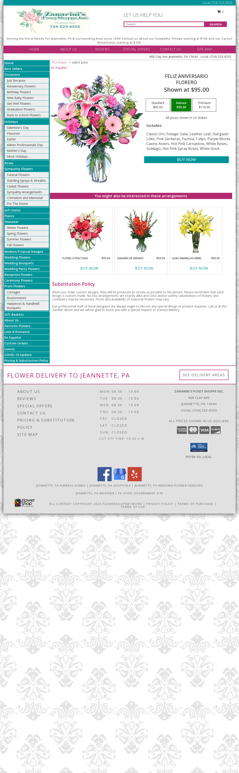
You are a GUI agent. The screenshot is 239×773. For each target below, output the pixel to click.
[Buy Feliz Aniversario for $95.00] (186, 159)
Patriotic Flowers (17, 326)
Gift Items (12, 210)
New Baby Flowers (20, 98)
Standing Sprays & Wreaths (26, 180)
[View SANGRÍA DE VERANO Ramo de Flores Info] (140, 230)
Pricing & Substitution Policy (26, 360)
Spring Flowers (17, 233)
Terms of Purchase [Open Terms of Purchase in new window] (196, 504)
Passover (13, 133)
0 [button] (220, 12)
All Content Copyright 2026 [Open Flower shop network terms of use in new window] (75, 504)
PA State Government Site (140, 493)
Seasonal (11, 222)
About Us (11, 320)
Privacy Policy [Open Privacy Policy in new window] (160, 504)
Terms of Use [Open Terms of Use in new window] (133, 507)
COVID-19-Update (18, 355)
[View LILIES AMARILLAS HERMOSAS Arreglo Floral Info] (195, 230)
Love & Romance (17, 332)
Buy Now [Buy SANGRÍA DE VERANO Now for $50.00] (144, 268)
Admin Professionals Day (25, 145)
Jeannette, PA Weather (95, 493)
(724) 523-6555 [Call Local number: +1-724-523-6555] (221, 3)
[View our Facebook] (105, 480)
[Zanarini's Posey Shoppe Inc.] (53, 20)
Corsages (13, 292)
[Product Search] (164, 24)
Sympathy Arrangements (24, 192)
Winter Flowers (17, 228)
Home (8, 63)
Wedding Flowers (17, 257)
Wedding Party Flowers (22, 269)
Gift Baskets (14, 314)
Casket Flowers (18, 186)
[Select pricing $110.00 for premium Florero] (204, 105)
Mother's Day (16, 151)
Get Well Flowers (19, 103)
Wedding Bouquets (19, 263)
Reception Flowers (18, 274)
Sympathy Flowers (18, 169)
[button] (198, 447)
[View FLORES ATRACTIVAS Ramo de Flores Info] (86, 230)
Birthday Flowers (19, 92)
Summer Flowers (19, 239)
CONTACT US (170, 49)
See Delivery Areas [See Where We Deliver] (204, 374)
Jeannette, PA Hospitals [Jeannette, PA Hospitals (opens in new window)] (110, 485)
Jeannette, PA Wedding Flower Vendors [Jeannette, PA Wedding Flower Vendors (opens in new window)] (169, 485)
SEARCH (216, 24)
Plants (9, 216)
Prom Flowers (14, 286)
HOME (34, 49)
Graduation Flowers (21, 109)
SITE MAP (204, 49)
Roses (8, 163)
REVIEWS (102, 49)
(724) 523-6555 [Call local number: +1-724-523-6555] (205, 410)
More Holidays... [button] (18, 156)
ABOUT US (68, 49)
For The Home (17, 203)
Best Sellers (13, 69)
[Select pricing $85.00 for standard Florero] (158, 105)
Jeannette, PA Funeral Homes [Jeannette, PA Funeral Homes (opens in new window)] (61, 485)
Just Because (16, 80)
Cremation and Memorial (25, 198)
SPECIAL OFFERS (136, 49)
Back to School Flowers (24, 115)
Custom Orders (16, 343)
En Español (12, 337)
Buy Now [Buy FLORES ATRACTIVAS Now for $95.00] (89, 268)
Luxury (9, 349)
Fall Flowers (15, 245)
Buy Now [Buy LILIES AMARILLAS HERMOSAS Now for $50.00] (199, 268)
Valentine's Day (18, 128)
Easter (11, 139)
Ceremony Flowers (18, 280)
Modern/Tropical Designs (23, 251)
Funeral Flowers (18, 175)
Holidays (11, 122)
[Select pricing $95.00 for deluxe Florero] (181, 105)
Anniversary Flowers (21, 86)
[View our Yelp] (135, 480)
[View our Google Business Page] (120, 480)
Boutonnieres (16, 298)
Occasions (12, 74)
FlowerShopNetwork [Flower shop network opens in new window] (122, 504)
